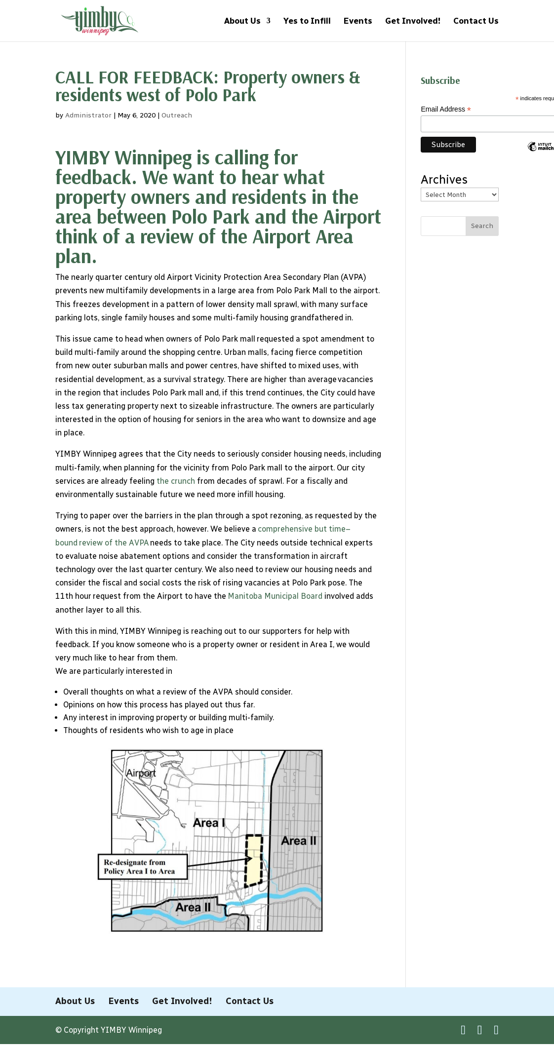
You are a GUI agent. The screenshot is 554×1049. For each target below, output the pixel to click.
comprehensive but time (302, 529)
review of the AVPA (114, 542)
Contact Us (476, 21)
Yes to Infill (307, 21)
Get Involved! (412, 21)
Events (358, 21)
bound (66, 542)
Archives (444, 179)
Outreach (176, 115)
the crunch (176, 481)
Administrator (88, 115)
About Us (242, 21)
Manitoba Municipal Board (276, 596)
